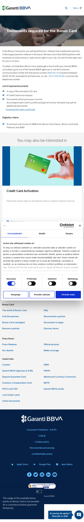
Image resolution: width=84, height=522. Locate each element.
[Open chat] (78, 514)
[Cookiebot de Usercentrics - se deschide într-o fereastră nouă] (62, 226)
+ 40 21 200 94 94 (55, 76)
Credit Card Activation (22, 191)
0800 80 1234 (54, 73)
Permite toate (68, 294)
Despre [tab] (69, 233)
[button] (39, 491)
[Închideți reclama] (80, 226)
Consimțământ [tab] (14, 233)
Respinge (16, 294)
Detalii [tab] (42, 233)
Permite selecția (42, 294)
